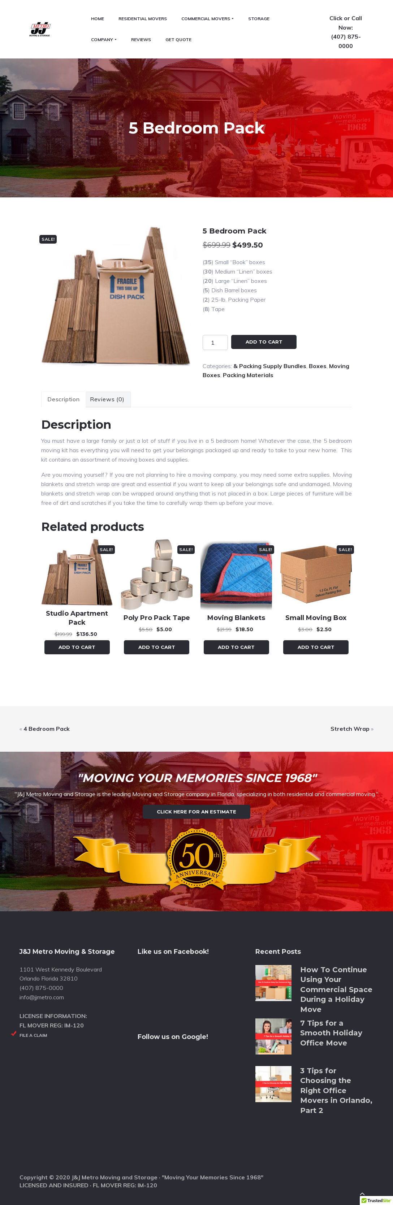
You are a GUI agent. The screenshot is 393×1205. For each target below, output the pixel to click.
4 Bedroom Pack (46, 690)
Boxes (318, 327)
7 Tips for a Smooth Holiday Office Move (331, 1030)
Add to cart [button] (77, 609)
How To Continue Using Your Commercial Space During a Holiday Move (336, 986)
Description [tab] (63, 361)
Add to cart (264, 303)
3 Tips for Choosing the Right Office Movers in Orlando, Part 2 (336, 1088)
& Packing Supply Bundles (269, 327)
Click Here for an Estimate (196, 791)
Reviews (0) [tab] (107, 361)
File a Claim (33, 1032)
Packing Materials (248, 337)
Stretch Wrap (350, 690)
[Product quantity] (215, 304)
